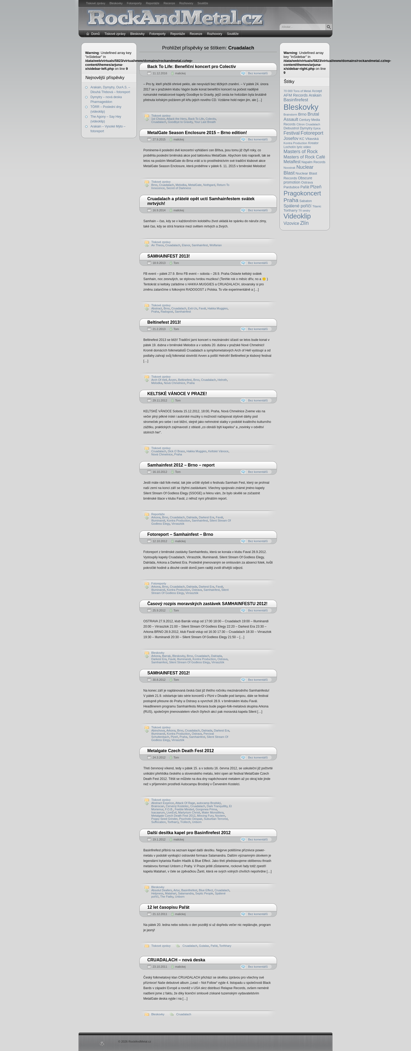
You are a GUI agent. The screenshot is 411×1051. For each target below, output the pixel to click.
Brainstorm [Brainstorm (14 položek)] (290, 114)
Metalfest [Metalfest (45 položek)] (292, 161)
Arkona (156, 517)
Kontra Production (178, 520)
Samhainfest (200, 245)
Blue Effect (206, 890)
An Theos (157, 245)
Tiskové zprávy (95, 3)
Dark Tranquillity (217, 806)
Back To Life (196, 118)
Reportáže (152, 3)
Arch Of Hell (159, 379)
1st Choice (158, 118)
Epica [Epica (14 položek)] (317, 128)
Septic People (204, 893)
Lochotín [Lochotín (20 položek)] (290, 147)
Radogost (167, 311)
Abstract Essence (162, 803)
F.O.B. (169, 809)
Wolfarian (215, 245)
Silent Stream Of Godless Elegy (189, 662)
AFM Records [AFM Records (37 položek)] (296, 95)
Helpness (157, 893)
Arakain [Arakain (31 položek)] (315, 95)
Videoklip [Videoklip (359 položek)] (297, 216)
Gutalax (204, 945)
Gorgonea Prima (206, 809)
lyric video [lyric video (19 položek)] (304, 147)
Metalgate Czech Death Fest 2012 (173, 815)
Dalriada (191, 517)
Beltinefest (184, 379)
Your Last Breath (205, 122)
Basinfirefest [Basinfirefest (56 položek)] (296, 99)
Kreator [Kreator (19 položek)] (313, 143)
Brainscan (157, 806)
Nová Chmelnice (174, 383)
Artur (176, 890)
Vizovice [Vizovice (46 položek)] (291, 223)
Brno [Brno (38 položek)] (302, 114)
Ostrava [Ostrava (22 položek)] (307, 182)
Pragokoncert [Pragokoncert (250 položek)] (302, 193)
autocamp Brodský (209, 803)
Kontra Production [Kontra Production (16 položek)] (295, 143)
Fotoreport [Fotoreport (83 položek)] (312, 133)
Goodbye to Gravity (180, 122)
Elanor (186, 245)
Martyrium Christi (189, 812)
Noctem (220, 815)
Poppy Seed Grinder (164, 818)
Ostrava (197, 589)
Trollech (185, 822)
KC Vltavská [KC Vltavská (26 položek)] (309, 139)
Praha (155, 311)
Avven (172, 379)
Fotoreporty (134, 3)
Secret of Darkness (178, 188)
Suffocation (158, 822)
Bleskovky (116, 3)
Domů (95, 34)
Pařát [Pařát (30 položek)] (304, 187)
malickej (180, 73)
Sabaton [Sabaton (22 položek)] (305, 201)
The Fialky (166, 896)
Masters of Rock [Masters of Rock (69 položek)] (301, 151)
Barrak (166, 655)
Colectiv (211, 118)
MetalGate (195, 184)
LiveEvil (171, 812)
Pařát (214, 945)
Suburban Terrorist (216, 818)
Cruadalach (158, 122)
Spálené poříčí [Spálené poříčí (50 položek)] (298, 205)
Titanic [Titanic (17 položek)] (316, 206)
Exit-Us (192, 308)
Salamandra (186, 893)
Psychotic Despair (190, 818)
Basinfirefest (189, 890)
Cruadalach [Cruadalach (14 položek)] (313, 124)
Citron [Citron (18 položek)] (300, 124)
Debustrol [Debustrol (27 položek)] (291, 128)
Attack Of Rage (185, 803)
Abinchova (158, 730)
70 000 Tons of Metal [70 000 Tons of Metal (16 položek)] (297, 91)
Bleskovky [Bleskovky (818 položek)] (301, 107)
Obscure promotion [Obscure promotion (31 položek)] (298, 180)
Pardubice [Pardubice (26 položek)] (291, 187)
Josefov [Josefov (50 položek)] (291, 138)
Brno (154, 184)
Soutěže (203, 3)
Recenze (169, 3)
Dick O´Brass (176, 451)
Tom (176, 262)
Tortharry (173, 822)
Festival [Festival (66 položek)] (292, 133)
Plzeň (174, 736)
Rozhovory (186, 3)
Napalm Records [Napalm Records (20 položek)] (314, 162)
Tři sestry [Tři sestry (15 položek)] (304, 210)
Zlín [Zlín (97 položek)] (304, 223)
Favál (202, 308)
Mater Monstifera (213, 812)
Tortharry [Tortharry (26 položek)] (291, 210)
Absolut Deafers (161, 890)
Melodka (181, 184)
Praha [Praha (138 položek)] (291, 200)
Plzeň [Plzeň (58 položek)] (316, 186)
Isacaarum (158, 812)
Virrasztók (191, 593)
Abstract (156, 308)
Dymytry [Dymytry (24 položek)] (306, 128)
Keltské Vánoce (218, 451)
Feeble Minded (184, 809)
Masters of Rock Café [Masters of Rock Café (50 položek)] (304, 156)
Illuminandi (158, 520)
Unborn (197, 822)
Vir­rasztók (177, 523)
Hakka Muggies (218, 308)
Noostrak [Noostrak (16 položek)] (289, 167)
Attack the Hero (177, 118)
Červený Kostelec (177, 806)
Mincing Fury (205, 815)
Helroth (222, 379)
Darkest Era (206, 517)
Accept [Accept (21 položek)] (317, 91)
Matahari (170, 893)
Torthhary (225, 945)
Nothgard (209, 184)
